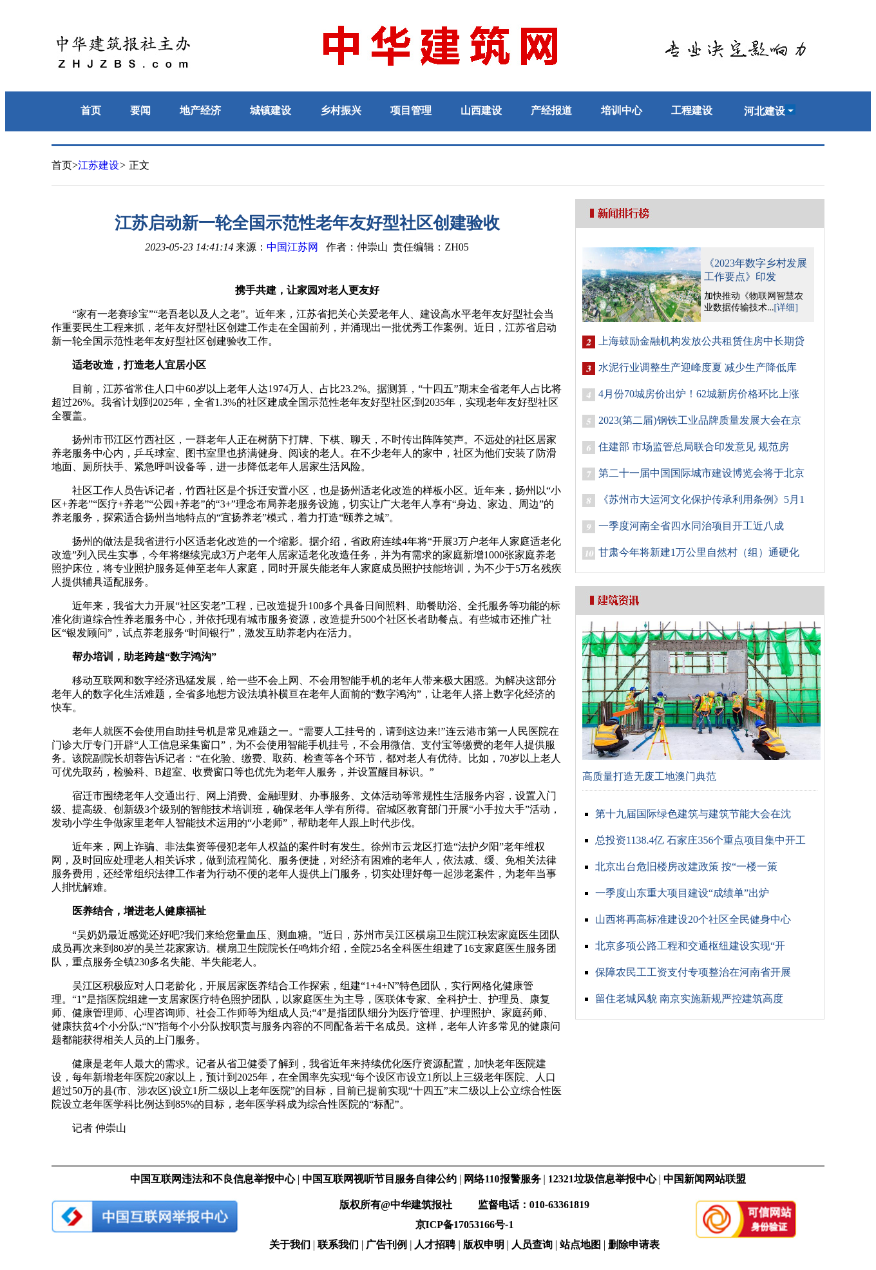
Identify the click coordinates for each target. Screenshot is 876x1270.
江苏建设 (98, 165)
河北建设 (769, 111)
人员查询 (532, 1244)
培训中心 (621, 110)
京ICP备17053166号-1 (464, 1224)
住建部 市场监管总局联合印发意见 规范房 (693, 446)
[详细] (786, 307)
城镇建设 (270, 110)
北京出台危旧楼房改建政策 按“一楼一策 (686, 866)
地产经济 (200, 110)
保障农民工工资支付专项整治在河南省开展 (693, 972)
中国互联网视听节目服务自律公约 (379, 1178)
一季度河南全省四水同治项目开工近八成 (691, 525)
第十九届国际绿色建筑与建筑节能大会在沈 (693, 813)
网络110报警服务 (502, 1178)
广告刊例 (386, 1244)
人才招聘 (434, 1244)
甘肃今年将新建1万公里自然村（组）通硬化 (698, 552)
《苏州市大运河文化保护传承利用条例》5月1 (701, 499)
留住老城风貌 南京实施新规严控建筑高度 (689, 998)
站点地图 (580, 1244)
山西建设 (481, 110)
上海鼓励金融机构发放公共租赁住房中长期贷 (701, 341)
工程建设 (691, 110)
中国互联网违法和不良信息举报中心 (212, 1178)
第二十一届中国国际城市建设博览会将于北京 (701, 473)
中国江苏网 (292, 247)
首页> (65, 165)
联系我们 (338, 1244)
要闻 (140, 110)
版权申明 (483, 1244)
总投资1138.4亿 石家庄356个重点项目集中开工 (700, 840)
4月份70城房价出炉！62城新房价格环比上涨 (698, 393)
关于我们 (289, 1244)
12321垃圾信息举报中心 (602, 1178)
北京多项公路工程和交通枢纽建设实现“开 (690, 945)
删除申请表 (634, 1244)
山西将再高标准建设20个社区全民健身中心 (693, 919)
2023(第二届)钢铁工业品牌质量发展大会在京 (699, 420)
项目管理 (411, 110)
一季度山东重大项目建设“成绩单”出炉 (682, 892)
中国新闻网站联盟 (704, 1178)
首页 (91, 110)
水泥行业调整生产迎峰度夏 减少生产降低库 (697, 367)
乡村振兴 (340, 110)
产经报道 (551, 110)
